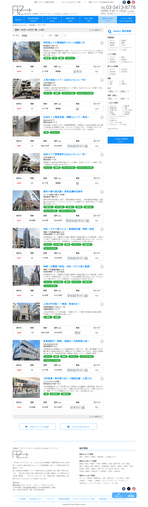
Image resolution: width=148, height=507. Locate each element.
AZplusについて (37, 499)
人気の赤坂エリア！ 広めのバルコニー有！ (65, 79)
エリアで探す (52, 19)
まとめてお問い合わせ (80, 427)
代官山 (119, 466)
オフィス (113, 50)
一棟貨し (48, 317)
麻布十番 (117, 464)
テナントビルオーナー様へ (71, 2)
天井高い (70, 207)
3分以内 (113, 72)
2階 (111, 84)
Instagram (133, 2)
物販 (123, 43)
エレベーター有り (68, 93)
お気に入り (118, 496)
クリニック (114, 47)
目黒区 (123, 60)
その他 (123, 50)
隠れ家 (47, 58)
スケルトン (70, 58)
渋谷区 (112, 60)
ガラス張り (59, 207)
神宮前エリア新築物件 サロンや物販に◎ (64, 42)
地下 (111, 81)
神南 (87, 469)
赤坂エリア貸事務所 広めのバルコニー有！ (65, 154)
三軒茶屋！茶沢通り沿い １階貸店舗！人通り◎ (67, 378)
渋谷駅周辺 (105, 466)
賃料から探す (107, 19)
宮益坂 (93, 469)
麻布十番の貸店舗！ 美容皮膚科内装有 (63, 191)
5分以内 (124, 72)
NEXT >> (98, 30)
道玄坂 (81, 469)
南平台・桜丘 (128, 466)
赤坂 (80, 466)
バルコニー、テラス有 (85, 93)
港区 (123, 57)
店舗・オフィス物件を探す (44, 2)
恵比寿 (113, 466)
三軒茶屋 (103, 471)
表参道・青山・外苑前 (86, 464)
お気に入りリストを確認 (39, 427)
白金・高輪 (125, 464)
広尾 (110, 464)
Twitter (128, 2)
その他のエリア (127, 62)
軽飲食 (112, 43)
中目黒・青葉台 (84, 471)
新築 (61, 58)
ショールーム (126, 47)
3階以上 (124, 84)
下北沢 (110, 471)
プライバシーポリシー (120, 499)
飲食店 (123, 40)
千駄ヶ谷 (100, 469)
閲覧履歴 (131, 496)
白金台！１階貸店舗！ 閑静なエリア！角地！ (66, 117)
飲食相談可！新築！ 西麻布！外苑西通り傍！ (66, 341)
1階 (54, 58)
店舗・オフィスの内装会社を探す (101, 2)
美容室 (112, 45)
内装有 (57, 93)
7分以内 (113, 74)
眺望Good (113, 108)
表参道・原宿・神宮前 (91, 466)
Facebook (124, 2)
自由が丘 (95, 471)
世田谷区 (113, 62)
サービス (51, 499)
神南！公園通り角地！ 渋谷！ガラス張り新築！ (67, 266)
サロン (123, 45)
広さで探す (89, 19)
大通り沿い (88, 207)
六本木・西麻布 (101, 464)
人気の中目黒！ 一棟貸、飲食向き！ (61, 303)
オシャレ (48, 93)
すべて (112, 40)
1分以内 (124, 69)
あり (97, 109)
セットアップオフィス (118, 116)
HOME (18, 19)
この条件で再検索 (121, 140)
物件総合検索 (33, 19)
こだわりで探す (126, 19)
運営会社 (103, 499)
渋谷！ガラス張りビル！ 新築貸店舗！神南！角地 (68, 229)
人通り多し (48, 207)
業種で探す (70, 19)
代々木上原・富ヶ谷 (112, 469)
